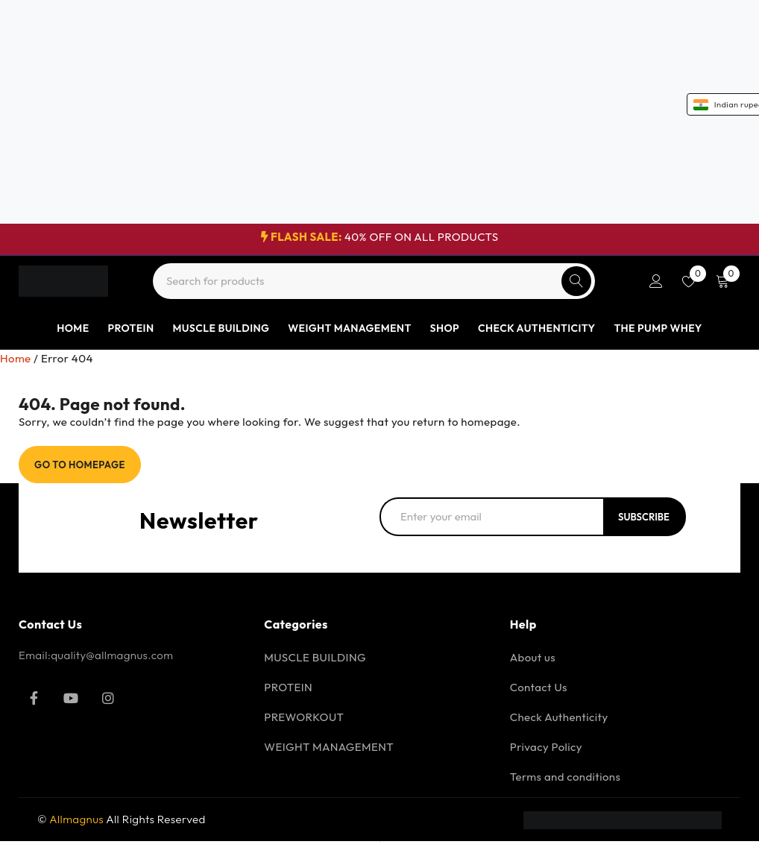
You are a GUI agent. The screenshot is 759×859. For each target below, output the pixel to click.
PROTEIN (288, 687)
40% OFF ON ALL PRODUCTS (380, 237)
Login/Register (656, 281)
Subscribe (644, 517)
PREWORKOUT (304, 717)
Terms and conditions (565, 777)
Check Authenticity (559, 717)
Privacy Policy (546, 747)
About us (532, 657)
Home (15, 358)
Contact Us (538, 687)
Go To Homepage (79, 465)
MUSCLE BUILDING (315, 657)
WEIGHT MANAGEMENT (329, 747)
